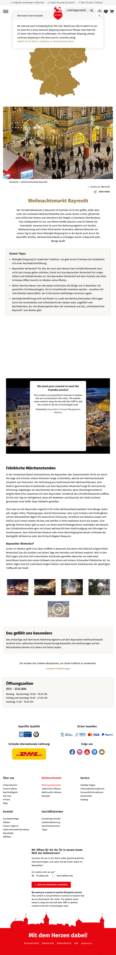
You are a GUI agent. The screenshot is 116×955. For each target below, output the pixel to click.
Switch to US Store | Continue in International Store (45, 41)
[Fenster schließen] (99, 15)
